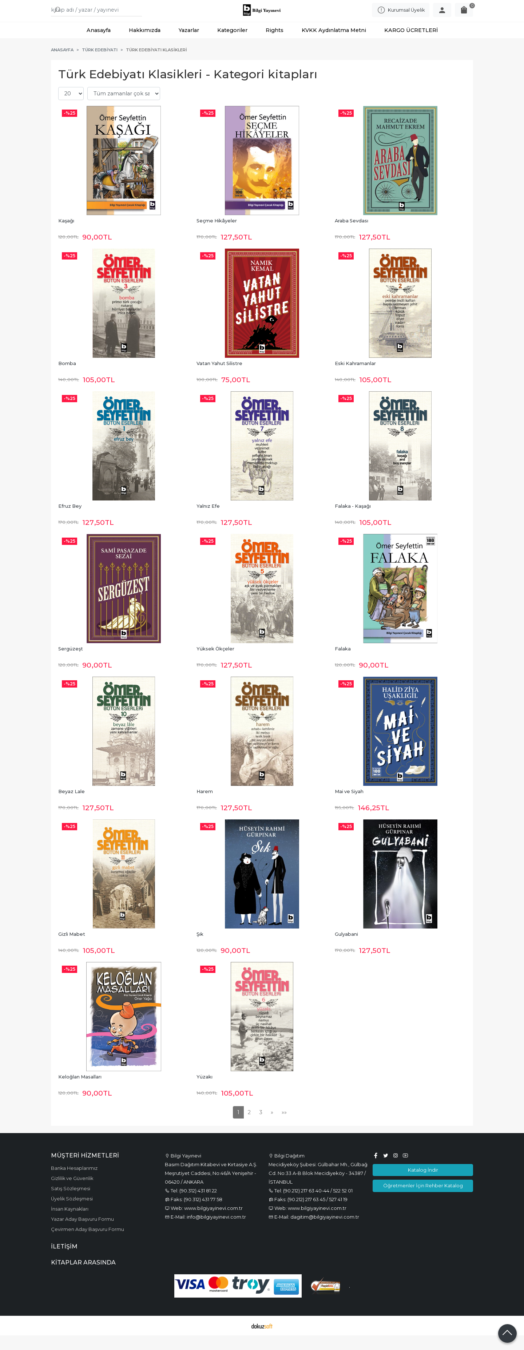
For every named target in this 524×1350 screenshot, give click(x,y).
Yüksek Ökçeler (215, 663)
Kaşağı (66, 235)
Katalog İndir (423, 1184)
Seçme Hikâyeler (216, 235)
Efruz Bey (70, 520)
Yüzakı (204, 1091)
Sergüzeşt (70, 663)
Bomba (67, 378)
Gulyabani (346, 948)
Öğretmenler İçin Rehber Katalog (423, 1200)
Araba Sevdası (351, 235)
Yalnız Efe (208, 520)
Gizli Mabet (71, 948)
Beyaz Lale (71, 806)
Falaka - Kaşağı (353, 520)
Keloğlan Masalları (80, 1091)
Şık (199, 948)
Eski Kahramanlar (355, 378)
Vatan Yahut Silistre (219, 378)
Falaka (343, 663)
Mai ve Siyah (349, 806)
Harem (204, 806)
